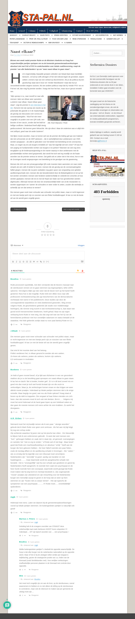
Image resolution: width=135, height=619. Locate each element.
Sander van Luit (113, 39)
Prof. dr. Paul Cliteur (38, 39)
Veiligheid (53, 31)
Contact (79, 31)
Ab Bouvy (13, 35)
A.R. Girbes (16, 418)
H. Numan (68, 43)
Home (12, 31)
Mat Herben (118, 35)
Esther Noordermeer (81, 35)
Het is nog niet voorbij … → (73, 209)
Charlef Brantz (28, 35)
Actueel (21, 31)
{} (44, 261)
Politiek (42, 31)
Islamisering (67, 31)
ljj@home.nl (102, 141)
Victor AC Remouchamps (33, 43)
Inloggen (81, 245)
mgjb (36, 522)
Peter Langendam (17, 39)
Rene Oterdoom (79, 39)
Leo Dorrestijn (102, 35)
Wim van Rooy (54, 43)
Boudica (37, 579)
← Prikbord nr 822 (18, 209)
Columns (32, 31)
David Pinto (45, 35)
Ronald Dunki (96, 39)
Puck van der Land (60, 39)
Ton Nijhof (14, 43)
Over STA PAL (92, 31)
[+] (47, 261)
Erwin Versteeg (61, 35)
